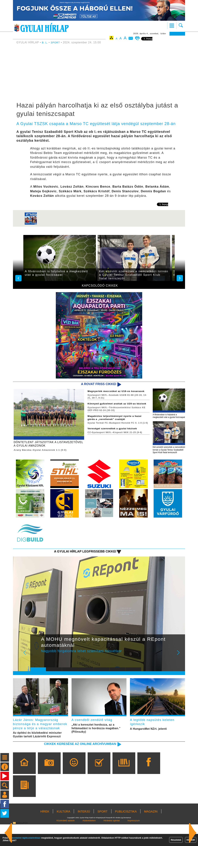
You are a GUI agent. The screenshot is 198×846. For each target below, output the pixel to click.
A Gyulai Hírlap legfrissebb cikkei (80, 561)
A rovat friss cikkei (96, 384)
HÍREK (44, 833)
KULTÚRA (63, 833)
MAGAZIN (150, 833)
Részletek (176, 840)
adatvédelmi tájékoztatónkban (25, 837)
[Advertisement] (99, 73)
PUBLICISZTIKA (126, 833)
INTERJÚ (84, 833)
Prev (35, 664)
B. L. (45, 42)
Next (180, 664)
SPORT (56, 42)
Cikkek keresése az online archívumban (75, 765)
